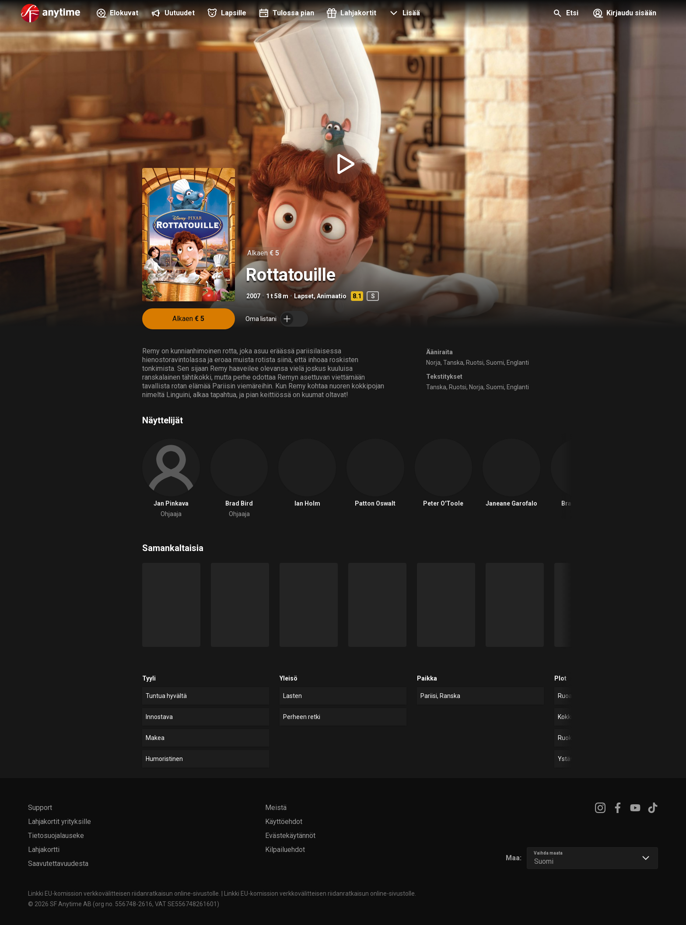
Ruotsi (474, 362)
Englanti (518, 362)
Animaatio (331, 296)
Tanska (453, 362)
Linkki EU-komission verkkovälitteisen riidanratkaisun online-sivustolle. (124, 893)
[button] (403, 14)
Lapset (304, 296)
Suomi (495, 362)
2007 (253, 296)
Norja (433, 362)
